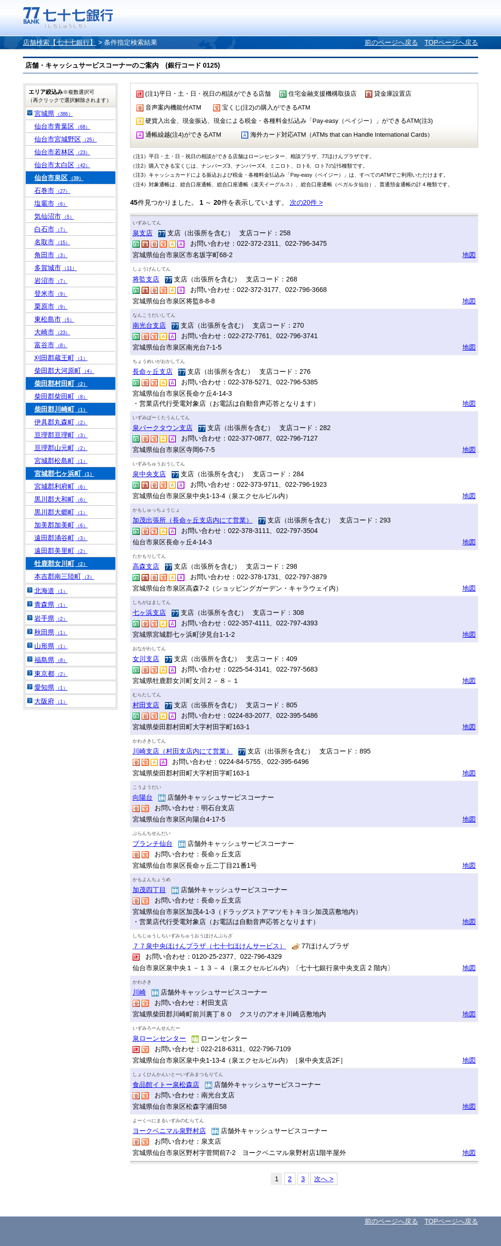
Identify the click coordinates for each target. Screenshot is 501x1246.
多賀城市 (55, 267)
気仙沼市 (54, 216)
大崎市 (52, 332)
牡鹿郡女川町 (61, 563)
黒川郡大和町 (61, 499)
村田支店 (146, 705)
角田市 (51, 255)
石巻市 (52, 190)
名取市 (52, 242)
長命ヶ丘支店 (153, 371)
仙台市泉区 (58, 177)
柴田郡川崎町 (61, 409)
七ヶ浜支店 (149, 612)
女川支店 (146, 659)
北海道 (51, 590)
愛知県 (51, 687)
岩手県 (51, 618)
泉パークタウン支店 (163, 428)
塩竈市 (51, 203)
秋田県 (51, 632)
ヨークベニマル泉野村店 (169, 1131)
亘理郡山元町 (61, 448)
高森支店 (146, 566)
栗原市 (51, 306)
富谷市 (51, 345)
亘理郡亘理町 (61, 435)
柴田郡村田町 (61, 383)
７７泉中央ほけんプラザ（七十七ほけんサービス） (209, 946)
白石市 (51, 229)
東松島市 (54, 319)
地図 (469, 255)
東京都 (51, 673)
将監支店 (146, 279)
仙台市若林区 (62, 152)
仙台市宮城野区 (65, 139)
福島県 (51, 659)
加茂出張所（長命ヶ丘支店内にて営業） (193, 520)
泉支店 (143, 233)
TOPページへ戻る (451, 42)
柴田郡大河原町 (64, 370)
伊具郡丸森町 (61, 422)
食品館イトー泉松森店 (166, 1084)
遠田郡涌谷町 (61, 538)
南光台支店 (149, 325)
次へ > (323, 1179)
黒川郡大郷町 (61, 512)
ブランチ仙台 (153, 843)
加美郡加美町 (61, 525)
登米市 (51, 293)
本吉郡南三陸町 (64, 576)
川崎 (139, 992)
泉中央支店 (149, 474)
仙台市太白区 (62, 165)
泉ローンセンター (159, 1038)
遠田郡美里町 (61, 550)
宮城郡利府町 (61, 486)
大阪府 (51, 701)
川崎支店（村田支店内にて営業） (183, 751)
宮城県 (53, 113)
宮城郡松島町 (61, 460)
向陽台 (143, 797)
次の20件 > (306, 202)
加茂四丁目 (149, 890)
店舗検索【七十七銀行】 (59, 42)
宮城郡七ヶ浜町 (64, 473)
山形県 (51, 646)
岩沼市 (51, 280)
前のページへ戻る (391, 42)
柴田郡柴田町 (61, 396)
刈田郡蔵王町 (61, 358)
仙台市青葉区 (62, 126)
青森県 (51, 604)
